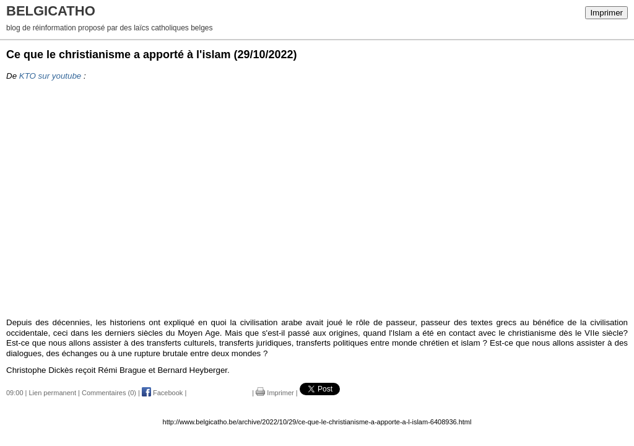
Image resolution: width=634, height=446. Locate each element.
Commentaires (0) (109, 392)
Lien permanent (52, 392)
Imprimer (606, 12)
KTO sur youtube (50, 76)
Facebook (162, 392)
